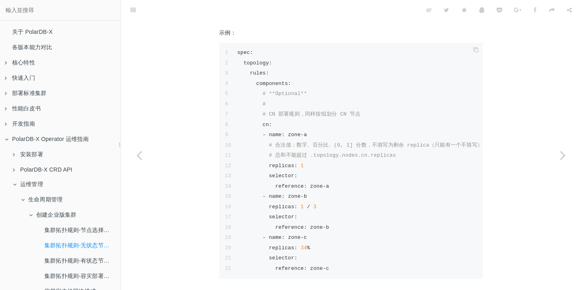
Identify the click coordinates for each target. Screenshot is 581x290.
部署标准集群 (25, 93)
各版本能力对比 (32, 47)
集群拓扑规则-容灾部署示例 (79, 276)
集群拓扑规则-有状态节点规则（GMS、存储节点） (82, 260)
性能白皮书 (23, 108)
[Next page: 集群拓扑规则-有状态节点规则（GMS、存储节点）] (563, 155)
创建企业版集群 (52, 214)
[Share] (569, 10)
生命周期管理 (42, 199)
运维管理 (28, 184)
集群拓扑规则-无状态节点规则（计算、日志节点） (82, 245)
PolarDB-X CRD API (42, 169)
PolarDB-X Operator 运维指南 (47, 139)
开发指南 (20, 123)
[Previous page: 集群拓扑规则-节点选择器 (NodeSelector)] (139, 155)
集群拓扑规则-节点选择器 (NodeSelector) (82, 230)
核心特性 (20, 62)
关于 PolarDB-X (32, 32)
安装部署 (28, 154)
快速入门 (20, 78)
